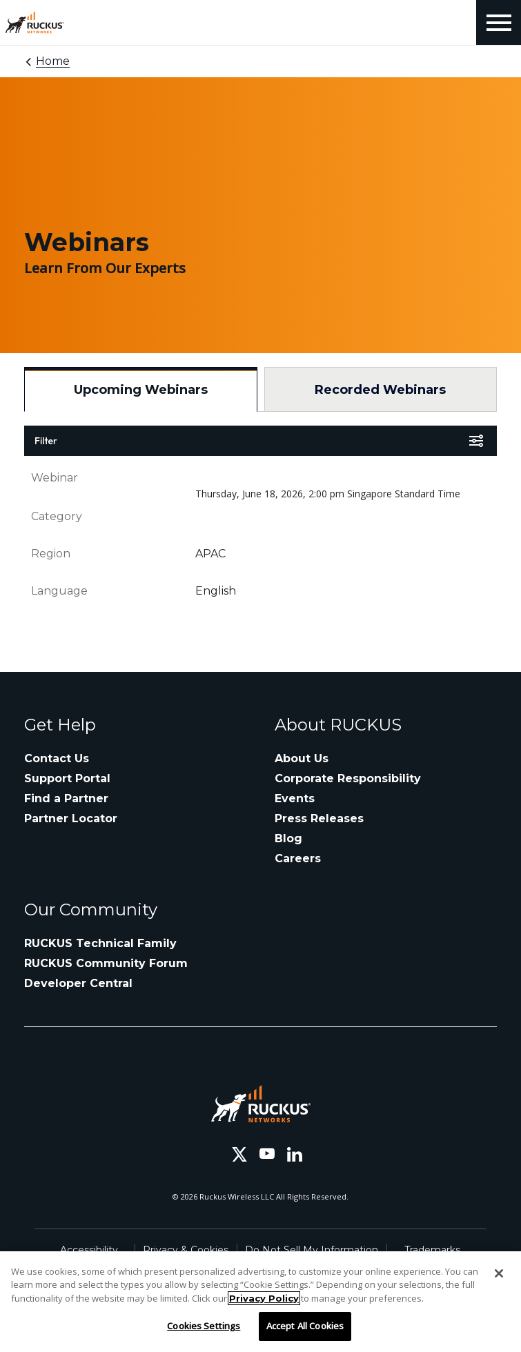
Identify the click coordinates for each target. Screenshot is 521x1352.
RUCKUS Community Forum (106, 963)
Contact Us (56, 758)
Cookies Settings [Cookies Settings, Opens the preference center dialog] (203, 1326)
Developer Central (78, 983)
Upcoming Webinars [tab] (141, 389)
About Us (301, 758)
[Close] (499, 1273)
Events (295, 798)
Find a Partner (66, 798)
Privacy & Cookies (185, 1250)
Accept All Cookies (305, 1326)
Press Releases (319, 818)
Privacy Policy (264, 1298)
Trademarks (432, 1250)
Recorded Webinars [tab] (380, 389)
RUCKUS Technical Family (100, 943)
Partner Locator (70, 818)
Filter (46, 441)
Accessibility (89, 1250)
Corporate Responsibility (348, 778)
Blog (288, 838)
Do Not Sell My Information (311, 1250)
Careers (298, 858)
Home (53, 61)
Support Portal (67, 778)
